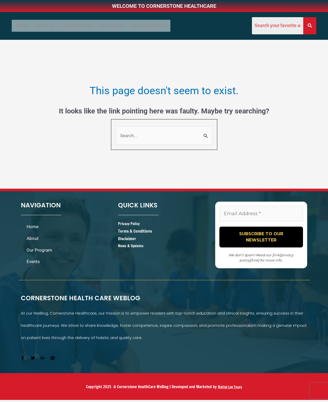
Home (21, 25)
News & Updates (149, 25)
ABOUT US (45, 25)
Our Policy (112, 25)
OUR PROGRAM (78, 25)
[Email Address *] (261, 215)
